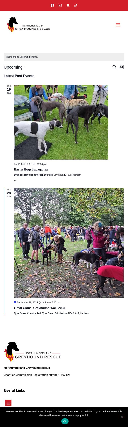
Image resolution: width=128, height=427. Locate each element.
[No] (122, 416)
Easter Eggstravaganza (31, 169)
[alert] (64, 57)
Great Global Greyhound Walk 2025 (39, 308)
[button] (118, 25)
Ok (64, 421)
